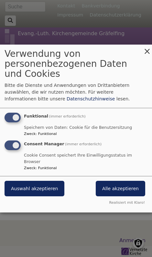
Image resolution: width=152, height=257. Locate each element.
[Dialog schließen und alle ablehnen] (147, 49)
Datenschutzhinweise (91, 98)
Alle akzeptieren (120, 188)
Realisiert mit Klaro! (127, 202)
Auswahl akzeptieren (34, 188)
